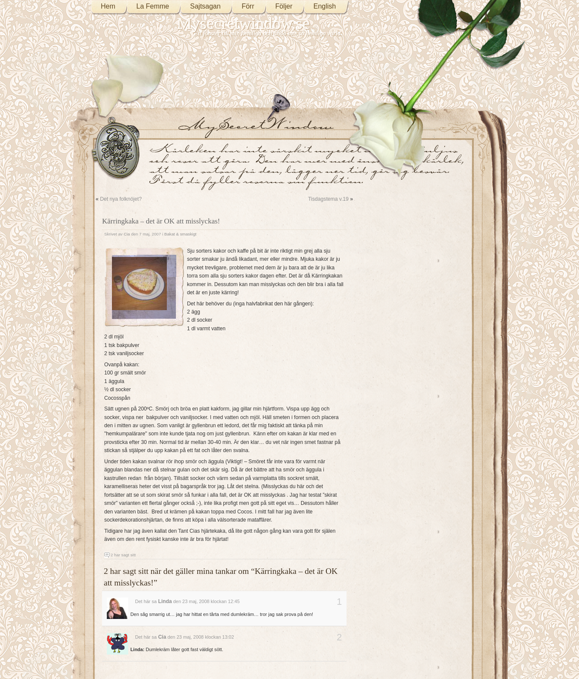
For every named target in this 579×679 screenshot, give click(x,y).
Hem (108, 6)
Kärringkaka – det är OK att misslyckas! (161, 221)
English (325, 6)
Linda (165, 601)
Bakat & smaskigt (180, 234)
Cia (127, 234)
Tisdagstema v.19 (328, 199)
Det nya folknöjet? (121, 199)
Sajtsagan (205, 6)
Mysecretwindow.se (243, 23)
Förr (247, 6)
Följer (284, 6)
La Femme (152, 6)
